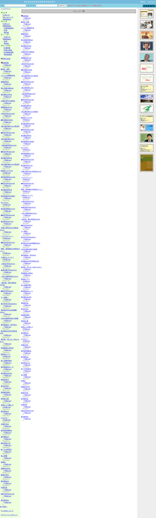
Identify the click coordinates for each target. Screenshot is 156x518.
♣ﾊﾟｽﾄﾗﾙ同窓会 (6, 449)
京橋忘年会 (5, 424)
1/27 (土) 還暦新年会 (8, 75)
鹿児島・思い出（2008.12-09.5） (31, 267)
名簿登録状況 (9, 28)
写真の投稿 (8, 50)
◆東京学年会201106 (8, 242)
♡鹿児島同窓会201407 (9, 145)
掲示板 (6, 32)
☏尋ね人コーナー (7, 257)
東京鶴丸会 (5, 411)
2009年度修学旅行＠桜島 (9, 318)
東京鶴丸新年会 (6, 158)
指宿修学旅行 (5, 392)
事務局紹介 (7, 19)
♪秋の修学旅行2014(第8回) (10, 164)
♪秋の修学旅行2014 (7, 139)
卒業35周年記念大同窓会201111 (31, 171)
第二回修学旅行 (6, 361)
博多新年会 (5, 380)
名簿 (5, 30)
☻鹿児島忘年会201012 (9, 270)
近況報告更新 (9, 52)
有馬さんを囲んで (7, 405)
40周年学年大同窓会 (8, 101)
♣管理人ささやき (7, 171)
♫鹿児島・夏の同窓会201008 (30, 219)
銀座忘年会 (5, 475)
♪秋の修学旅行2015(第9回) (10, 126)
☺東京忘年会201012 (8, 264)
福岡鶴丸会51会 (6, 107)
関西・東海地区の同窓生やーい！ (32, 189)
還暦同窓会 (5, 82)
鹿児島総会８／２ (7, 367)
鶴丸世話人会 (5, 443)
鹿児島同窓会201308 (8, 177)
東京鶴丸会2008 (6, 373)
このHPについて (7, 511)
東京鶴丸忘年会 (6, 94)
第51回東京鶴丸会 (7, 88)
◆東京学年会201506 (8, 133)
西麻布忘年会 (5, 468)
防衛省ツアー (5, 354)
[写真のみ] (8, 65)
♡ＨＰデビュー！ (7, 236)
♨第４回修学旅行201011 (9, 276)
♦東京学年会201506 (7, 494)
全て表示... (4, 507)
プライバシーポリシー (10, 515)
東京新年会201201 (7, 221)
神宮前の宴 (5, 399)
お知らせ (6, 15)
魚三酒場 (4, 456)
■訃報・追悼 (5, 69)
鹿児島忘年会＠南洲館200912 (30, 243)
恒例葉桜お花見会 (7, 348)
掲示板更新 (8, 54)
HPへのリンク (8, 17)
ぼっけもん (5, 202)
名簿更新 (7, 48)
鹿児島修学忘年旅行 (8, 196)
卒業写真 (4, 487)
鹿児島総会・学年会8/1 (9, 325)
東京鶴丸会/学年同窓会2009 (30, 261)
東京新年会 (5, 500)
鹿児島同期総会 (6, 430)
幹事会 (3, 462)
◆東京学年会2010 (7, 291)
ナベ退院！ (5, 297)
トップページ (5, 9)
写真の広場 (6, 59)
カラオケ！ (5, 418)
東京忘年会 (5, 386)
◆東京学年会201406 (8, 152)
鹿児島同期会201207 (8, 209)
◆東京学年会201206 (8, 215)
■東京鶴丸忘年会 (7, 120)
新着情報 (5, 63)
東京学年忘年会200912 (9, 304)
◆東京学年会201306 (8, 183)
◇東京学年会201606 (8, 113)
